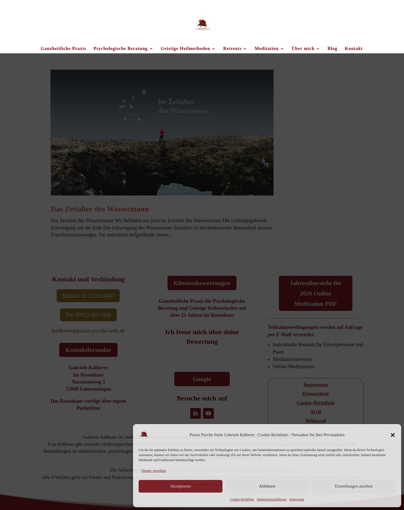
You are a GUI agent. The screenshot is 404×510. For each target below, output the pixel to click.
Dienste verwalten (153, 471)
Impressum (296, 499)
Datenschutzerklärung (271, 499)
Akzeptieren (180, 486)
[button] (393, 435)
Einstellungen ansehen (354, 486)
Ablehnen (267, 486)
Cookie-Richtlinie (242, 499)
